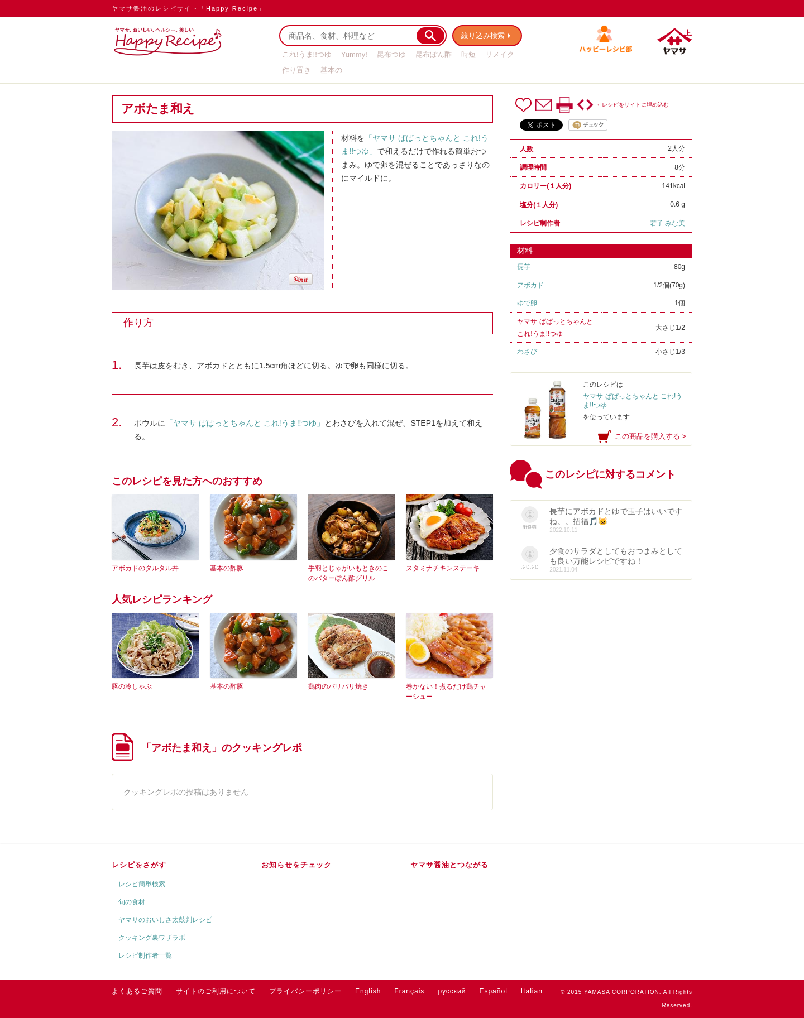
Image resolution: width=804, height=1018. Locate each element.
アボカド (530, 285)
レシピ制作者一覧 (145, 955)
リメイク (499, 54)
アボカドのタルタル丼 (145, 568)
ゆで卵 (527, 303)
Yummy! (354, 54)
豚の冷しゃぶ (132, 686)
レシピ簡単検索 (141, 884)
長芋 (523, 267)
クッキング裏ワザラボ (151, 938)
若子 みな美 (667, 223)
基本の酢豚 (226, 568)
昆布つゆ (391, 54)
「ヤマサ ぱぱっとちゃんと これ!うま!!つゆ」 (244, 423)
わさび (527, 352)
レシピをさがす (139, 865)
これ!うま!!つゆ (307, 54)
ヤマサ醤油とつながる (449, 865)
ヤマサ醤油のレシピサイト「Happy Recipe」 (188, 8)
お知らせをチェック (296, 865)
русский (452, 991)
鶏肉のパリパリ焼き (338, 686)
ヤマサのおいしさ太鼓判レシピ (165, 920)
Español (493, 991)
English (368, 991)
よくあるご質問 (137, 991)
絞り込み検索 (483, 35)
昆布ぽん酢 (433, 54)
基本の (331, 70)
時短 (468, 54)
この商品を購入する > (650, 436)
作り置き (296, 70)
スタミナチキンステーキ (443, 568)
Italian (532, 991)
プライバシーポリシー (305, 991)
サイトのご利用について (216, 991)
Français (409, 991)
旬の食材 (131, 902)
